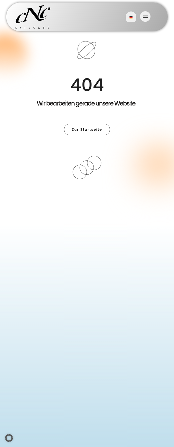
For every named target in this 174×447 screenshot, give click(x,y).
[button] (9, 438)
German (131, 17)
